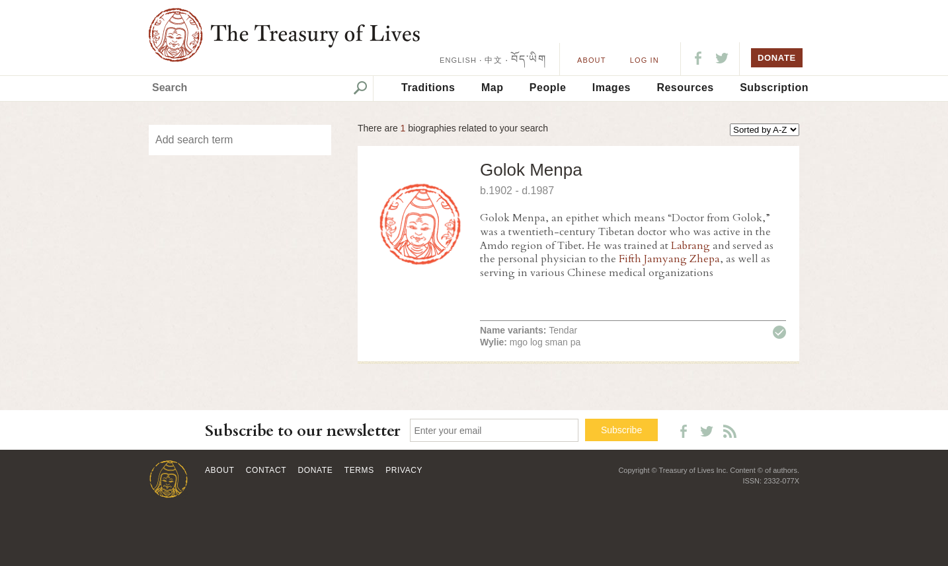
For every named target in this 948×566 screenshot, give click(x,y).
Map (492, 87)
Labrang (690, 245)
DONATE (777, 58)
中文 (493, 60)
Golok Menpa (531, 170)
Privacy (403, 470)
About (591, 60)
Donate (315, 470)
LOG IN (644, 60)
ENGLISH (458, 60)
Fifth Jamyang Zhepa (669, 259)
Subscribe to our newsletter (303, 431)
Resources (684, 87)
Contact (266, 470)
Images (611, 87)
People (548, 87)
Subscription (774, 87)
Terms (359, 470)
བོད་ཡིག (528, 59)
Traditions (428, 87)
